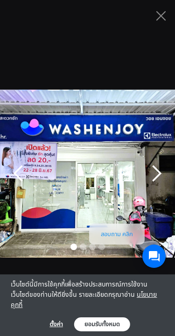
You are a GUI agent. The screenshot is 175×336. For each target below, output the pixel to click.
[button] (18, 174)
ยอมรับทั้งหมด (102, 324)
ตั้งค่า (56, 324)
